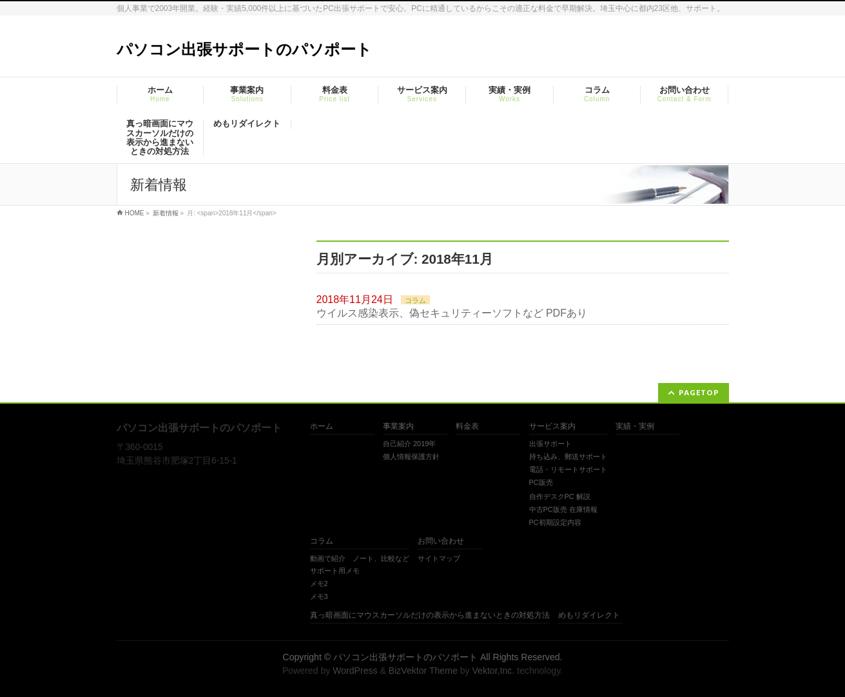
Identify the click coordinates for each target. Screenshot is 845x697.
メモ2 (319, 583)
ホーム (321, 426)
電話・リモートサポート (568, 469)
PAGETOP (699, 392)
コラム (415, 300)
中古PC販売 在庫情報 (563, 509)
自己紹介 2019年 (409, 443)
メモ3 (319, 596)
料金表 (467, 426)
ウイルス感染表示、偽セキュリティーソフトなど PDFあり (451, 313)
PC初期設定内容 (555, 522)
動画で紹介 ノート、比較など (359, 558)
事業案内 (398, 426)
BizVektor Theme (423, 670)
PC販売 (541, 482)
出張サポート (550, 443)
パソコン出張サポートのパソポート (244, 49)
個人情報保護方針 (411, 456)
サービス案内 (552, 426)
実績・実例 (635, 426)
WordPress (355, 670)
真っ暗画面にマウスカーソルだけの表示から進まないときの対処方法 (430, 615)
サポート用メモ (335, 570)
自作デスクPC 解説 (559, 496)
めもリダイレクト (589, 615)
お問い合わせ (441, 541)
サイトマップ (439, 558)
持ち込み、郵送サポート (568, 456)
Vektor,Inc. (493, 670)
